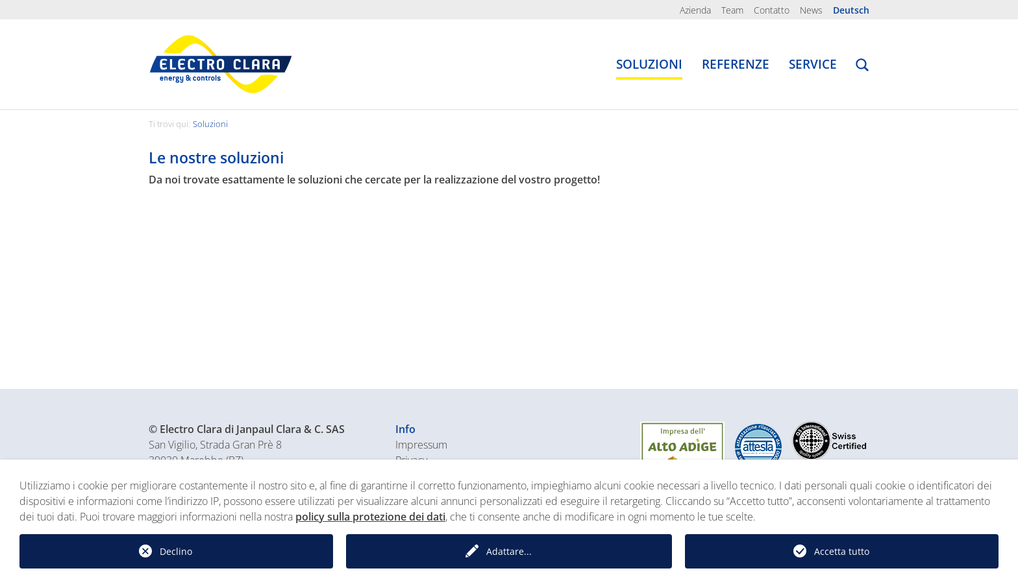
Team (732, 10)
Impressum (421, 445)
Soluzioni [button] (649, 64)
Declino (176, 551)
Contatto (771, 10)
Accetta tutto (841, 551)
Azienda (695, 10)
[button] (862, 66)
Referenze (735, 64)
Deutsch (851, 10)
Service (813, 64)
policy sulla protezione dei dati (370, 517)
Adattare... (509, 551)
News (811, 10)
